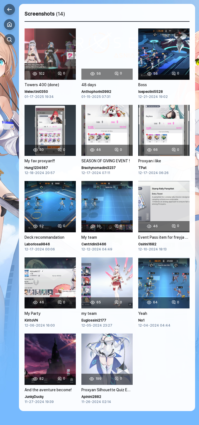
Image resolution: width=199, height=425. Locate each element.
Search (9, 39)
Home (9, 24)
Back (9, 9)
